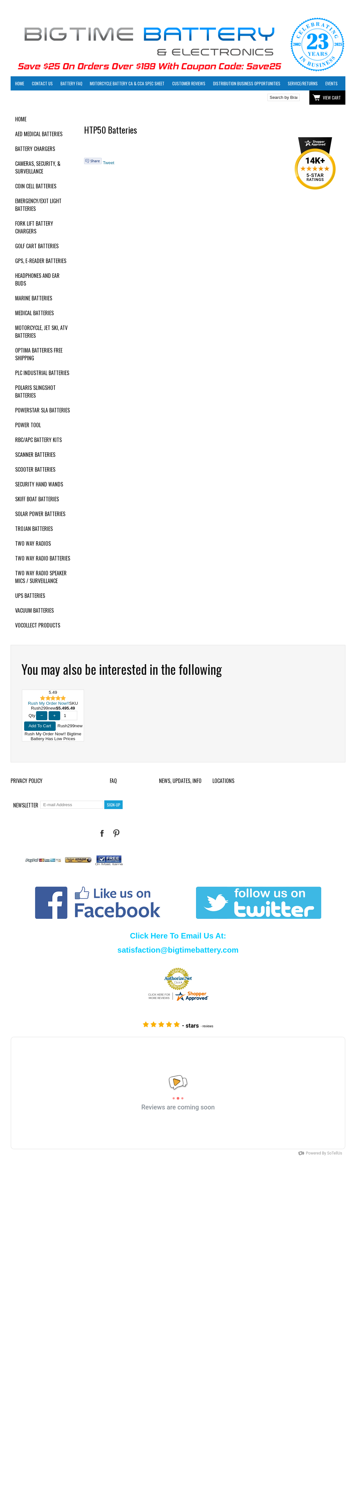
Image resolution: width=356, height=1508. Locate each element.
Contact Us (42, 83)
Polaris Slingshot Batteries (35, 391)
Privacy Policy (26, 781)
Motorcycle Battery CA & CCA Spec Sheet (127, 83)
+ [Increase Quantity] (54, 715)
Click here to (34, 97)
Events (331, 83)
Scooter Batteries (35, 469)
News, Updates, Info (180, 781)
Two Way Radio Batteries (42, 558)
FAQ (113, 781)
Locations (223, 781)
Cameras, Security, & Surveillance (38, 167)
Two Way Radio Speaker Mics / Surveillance (41, 577)
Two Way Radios (33, 543)
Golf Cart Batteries (37, 246)
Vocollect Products (37, 625)
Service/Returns (303, 83)
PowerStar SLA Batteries (42, 410)
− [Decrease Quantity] (42, 715)
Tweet (108, 162)
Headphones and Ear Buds (37, 279)
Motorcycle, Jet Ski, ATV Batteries (41, 331)
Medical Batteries (34, 313)
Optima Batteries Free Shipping (38, 354)
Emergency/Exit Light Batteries (38, 204)
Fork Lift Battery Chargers (34, 227)
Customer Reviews (188, 83)
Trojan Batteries (34, 529)
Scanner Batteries (35, 454)
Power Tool (28, 425)
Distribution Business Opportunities (246, 83)
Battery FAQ (71, 83)
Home (19, 83)
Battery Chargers (35, 149)
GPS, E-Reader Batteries (40, 261)
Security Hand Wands (39, 484)
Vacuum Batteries (34, 610)
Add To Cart (40, 725)
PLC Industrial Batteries (42, 373)
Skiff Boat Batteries (37, 499)
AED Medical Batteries (38, 134)
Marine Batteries (33, 298)
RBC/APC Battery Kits (38, 440)
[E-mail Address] (71, 805)
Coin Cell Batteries (35, 186)
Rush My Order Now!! (48, 703)
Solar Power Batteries (40, 514)
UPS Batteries (30, 595)
